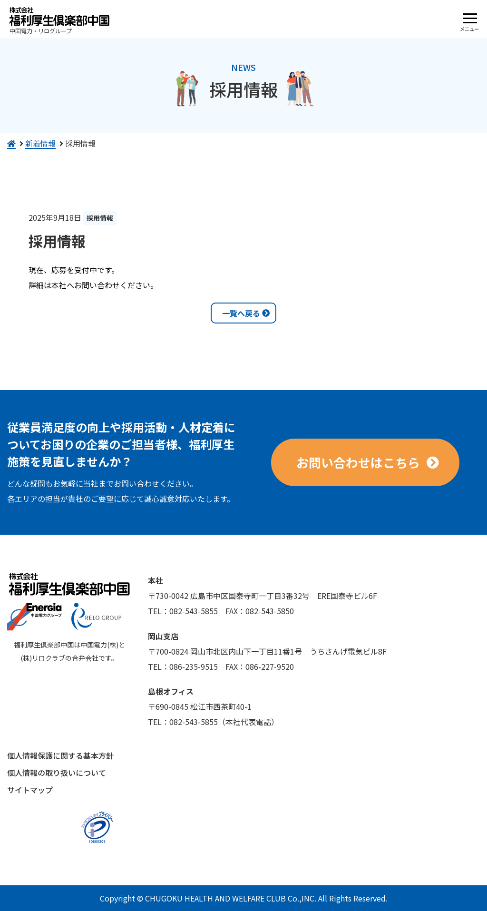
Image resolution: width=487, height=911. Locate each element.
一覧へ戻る (241, 313)
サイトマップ (30, 789)
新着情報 (40, 143)
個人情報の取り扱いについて (56, 772)
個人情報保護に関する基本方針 (60, 755)
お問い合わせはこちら (358, 462)
